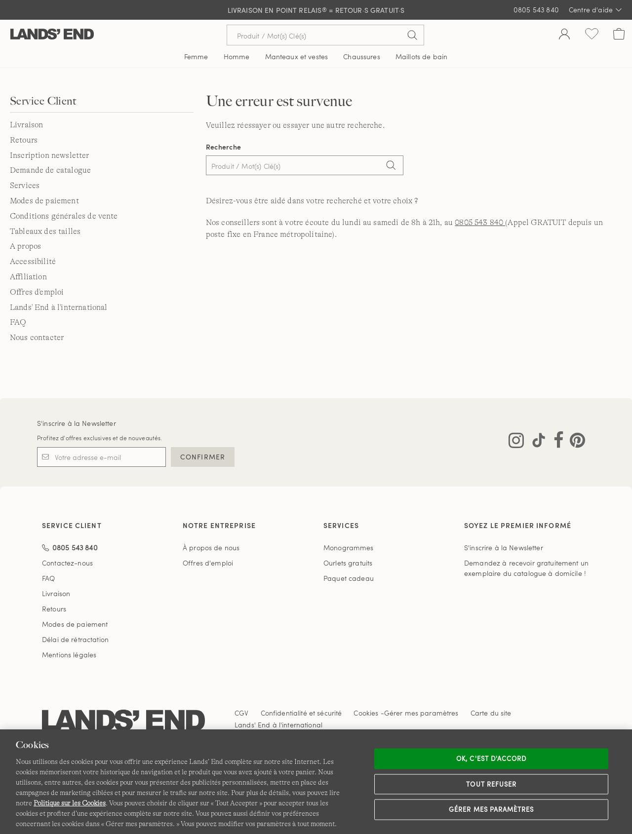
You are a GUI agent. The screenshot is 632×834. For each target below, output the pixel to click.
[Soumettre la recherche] (412, 35)
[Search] (391, 166)
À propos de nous (211, 547)
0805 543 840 (536, 9)
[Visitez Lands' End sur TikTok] (536, 442)
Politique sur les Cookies (70, 803)
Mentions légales (69, 654)
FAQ (18, 322)
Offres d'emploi (37, 292)
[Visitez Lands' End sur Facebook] (556, 442)
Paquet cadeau (348, 578)
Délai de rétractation (75, 639)
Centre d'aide (595, 10)
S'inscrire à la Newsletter (76, 423)
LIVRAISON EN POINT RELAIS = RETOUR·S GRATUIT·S (316, 10)
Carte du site (491, 713)
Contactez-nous (67, 563)
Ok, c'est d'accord (491, 758)
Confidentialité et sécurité (301, 713)
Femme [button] (196, 56)
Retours (24, 140)
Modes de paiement (44, 200)
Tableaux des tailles (45, 231)
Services (25, 185)
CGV (241, 713)
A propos (25, 246)
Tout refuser (491, 783)
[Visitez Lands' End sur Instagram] (516, 442)
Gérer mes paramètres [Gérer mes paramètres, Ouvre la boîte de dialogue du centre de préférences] (491, 809)
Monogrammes (348, 547)
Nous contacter (37, 337)
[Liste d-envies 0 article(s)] (591, 35)
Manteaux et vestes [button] (296, 56)
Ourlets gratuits (347, 563)
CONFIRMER (202, 456)
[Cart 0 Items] (619, 35)
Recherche (223, 147)
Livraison (26, 124)
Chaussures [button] (361, 56)
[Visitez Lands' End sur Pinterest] (574, 442)
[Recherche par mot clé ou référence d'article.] (325, 35)
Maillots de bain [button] (421, 56)
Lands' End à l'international (58, 307)
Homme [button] (237, 56)
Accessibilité (33, 261)
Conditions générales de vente (64, 216)
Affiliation (28, 276)
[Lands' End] (52, 35)
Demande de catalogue (50, 170)
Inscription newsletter (49, 155)
